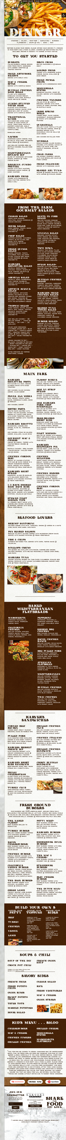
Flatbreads (21, 43)
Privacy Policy (44, 1122)
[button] (64, 15)
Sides (45, 43)
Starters (14, 41)
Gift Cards (56, 1)
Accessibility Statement (29, 1122)
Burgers (55, 41)
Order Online (28, 1)
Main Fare (33, 41)
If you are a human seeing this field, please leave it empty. (16, 1112)
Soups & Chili (34, 43)
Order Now (35, 1081)
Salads (24, 41)
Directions (35, 1106)
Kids (51, 43)
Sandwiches (44, 41)
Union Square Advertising (49, 1120)
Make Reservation (43, 1)
